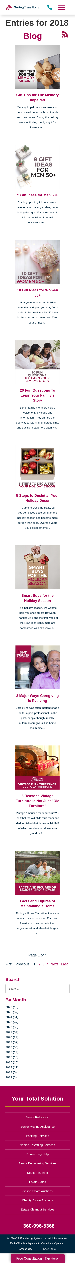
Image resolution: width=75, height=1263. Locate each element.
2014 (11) (11, 1067)
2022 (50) (11, 1027)
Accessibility (25, 1249)
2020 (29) (11, 1037)
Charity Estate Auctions (37, 1200)
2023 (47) (11, 1022)
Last (64, 964)
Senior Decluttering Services (37, 1163)
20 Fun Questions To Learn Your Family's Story (37, 395)
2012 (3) (11, 1077)
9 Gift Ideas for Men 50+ (37, 195)
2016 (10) (11, 1057)
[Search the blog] (37, 988)
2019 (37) (11, 1042)
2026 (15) (11, 1007)
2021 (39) (11, 1032)
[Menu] (61, 7)
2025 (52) (11, 1012)
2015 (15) (11, 1062)
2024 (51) (11, 1017)
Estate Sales (37, 1182)
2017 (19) (11, 1052)
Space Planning (37, 1172)
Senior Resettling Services (37, 1145)
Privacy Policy (48, 1249)
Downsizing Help (37, 1154)
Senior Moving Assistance (37, 1126)
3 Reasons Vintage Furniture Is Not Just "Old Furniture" (38, 801)
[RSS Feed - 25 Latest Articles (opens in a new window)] (65, 34)
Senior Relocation (37, 1117)
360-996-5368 (39, 1225)
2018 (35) (11, 1047)
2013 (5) (11, 1072)
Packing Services (37, 1135)
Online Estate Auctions (37, 1191)
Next (54, 964)
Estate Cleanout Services (37, 1209)
